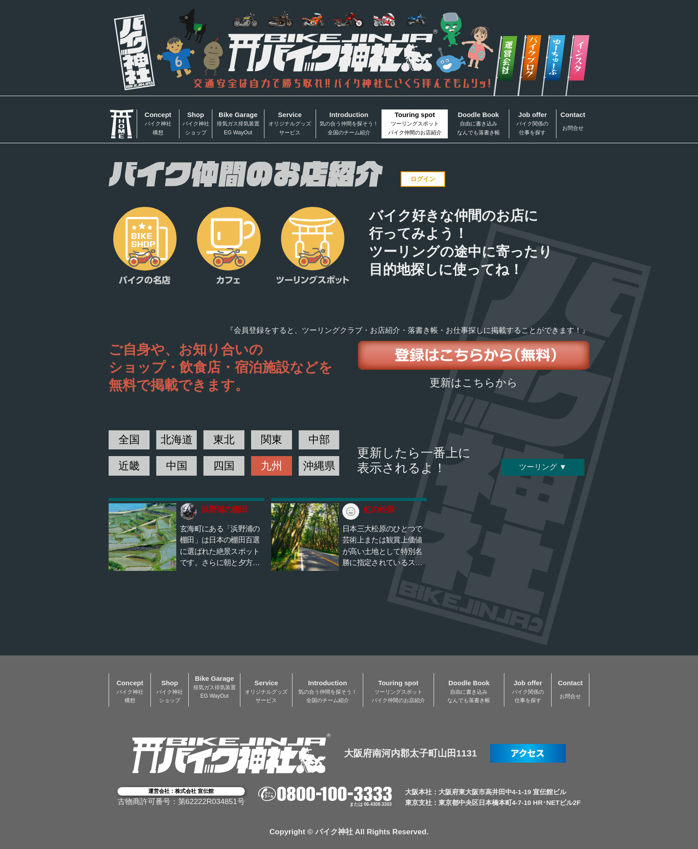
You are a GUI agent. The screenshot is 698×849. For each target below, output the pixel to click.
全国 (129, 439)
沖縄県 (319, 466)
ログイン (422, 178)
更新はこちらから (474, 382)
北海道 (177, 439)
